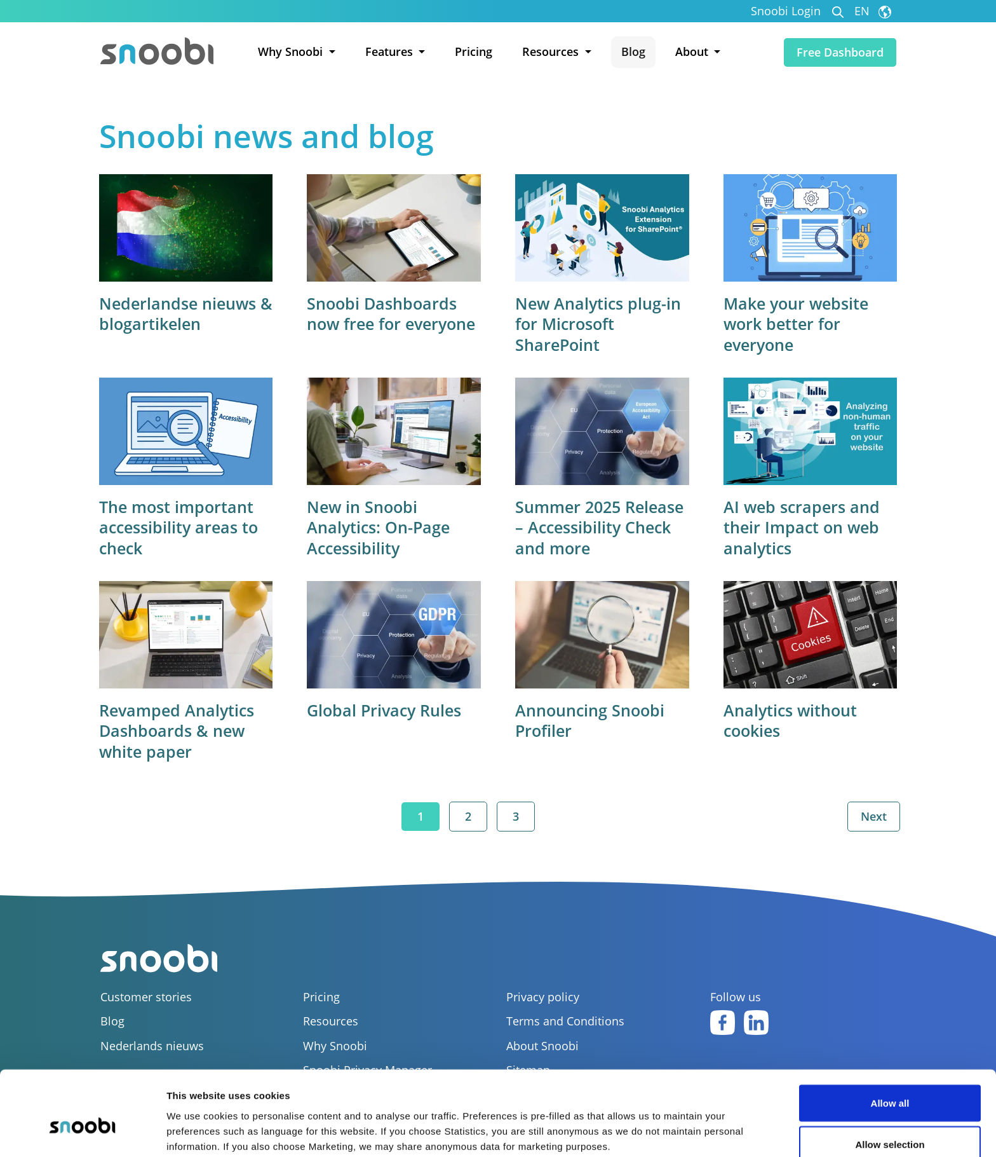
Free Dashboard (840, 52)
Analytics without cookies (789, 719)
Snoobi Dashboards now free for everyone (391, 313)
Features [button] (390, 51)
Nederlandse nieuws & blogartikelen (178, 313)
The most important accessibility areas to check (179, 526)
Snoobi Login (786, 11)
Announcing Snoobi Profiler (589, 719)
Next (873, 815)
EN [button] (872, 11)
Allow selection (889, 1081)
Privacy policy (542, 996)
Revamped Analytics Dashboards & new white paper (177, 729)
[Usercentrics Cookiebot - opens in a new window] (82, 1132)
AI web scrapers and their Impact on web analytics (801, 526)
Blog (633, 51)
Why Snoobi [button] (292, 51)
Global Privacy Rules (384, 709)
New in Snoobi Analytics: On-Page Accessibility (378, 526)
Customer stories (146, 996)
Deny (890, 1123)
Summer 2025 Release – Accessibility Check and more (599, 526)
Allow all (890, 1039)
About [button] (693, 51)
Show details (666, 1124)
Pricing (473, 51)
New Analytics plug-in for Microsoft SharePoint (598, 323)
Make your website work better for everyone (795, 323)
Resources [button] (552, 51)
